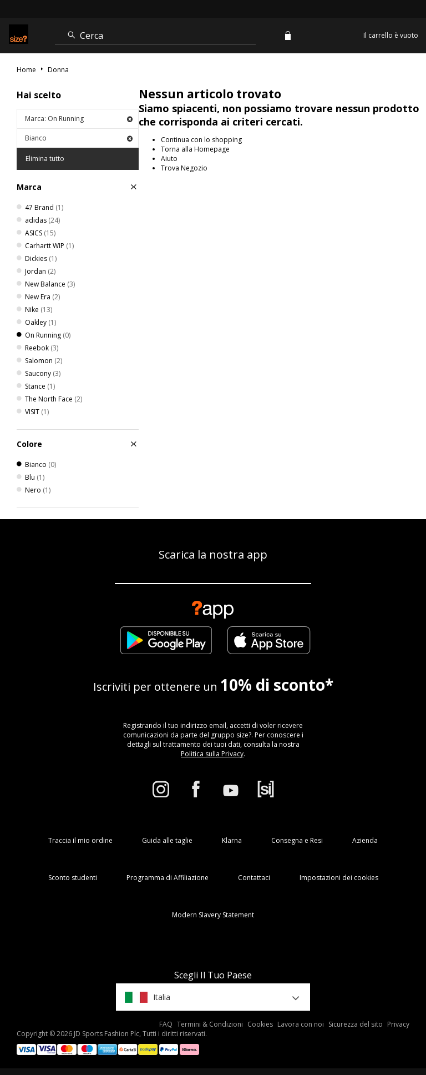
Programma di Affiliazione (167, 877)
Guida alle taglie (167, 840)
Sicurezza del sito (355, 1024)
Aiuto (169, 158)
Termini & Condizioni (210, 1024)
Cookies (260, 1024)
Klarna (232, 840)
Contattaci (254, 877)
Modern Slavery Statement (213, 915)
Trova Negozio (184, 168)
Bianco (79, 138)
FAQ (166, 1024)
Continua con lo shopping (201, 139)
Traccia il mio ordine (80, 840)
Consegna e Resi (297, 840)
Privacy (398, 1024)
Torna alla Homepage (195, 149)
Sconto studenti (72, 877)
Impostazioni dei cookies (339, 877)
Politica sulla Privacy (212, 753)
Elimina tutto (45, 158)
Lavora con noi (300, 1024)
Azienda (365, 840)
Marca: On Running (79, 118)
